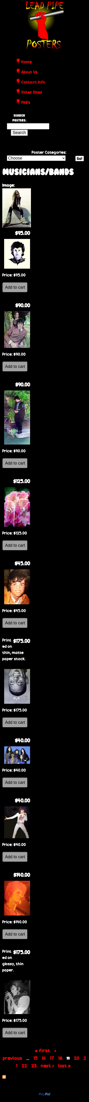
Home (26, 62)
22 (24, 1065)
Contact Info (33, 82)
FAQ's (25, 102)
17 (52, 1058)
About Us (29, 72)
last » (64, 1065)
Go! (79, 158)
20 (76, 1058)
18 (60, 1058)
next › (47, 1065)
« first (42, 1050)
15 (35, 1058)
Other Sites (31, 92)
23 (34, 1065)
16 (44, 1058)
